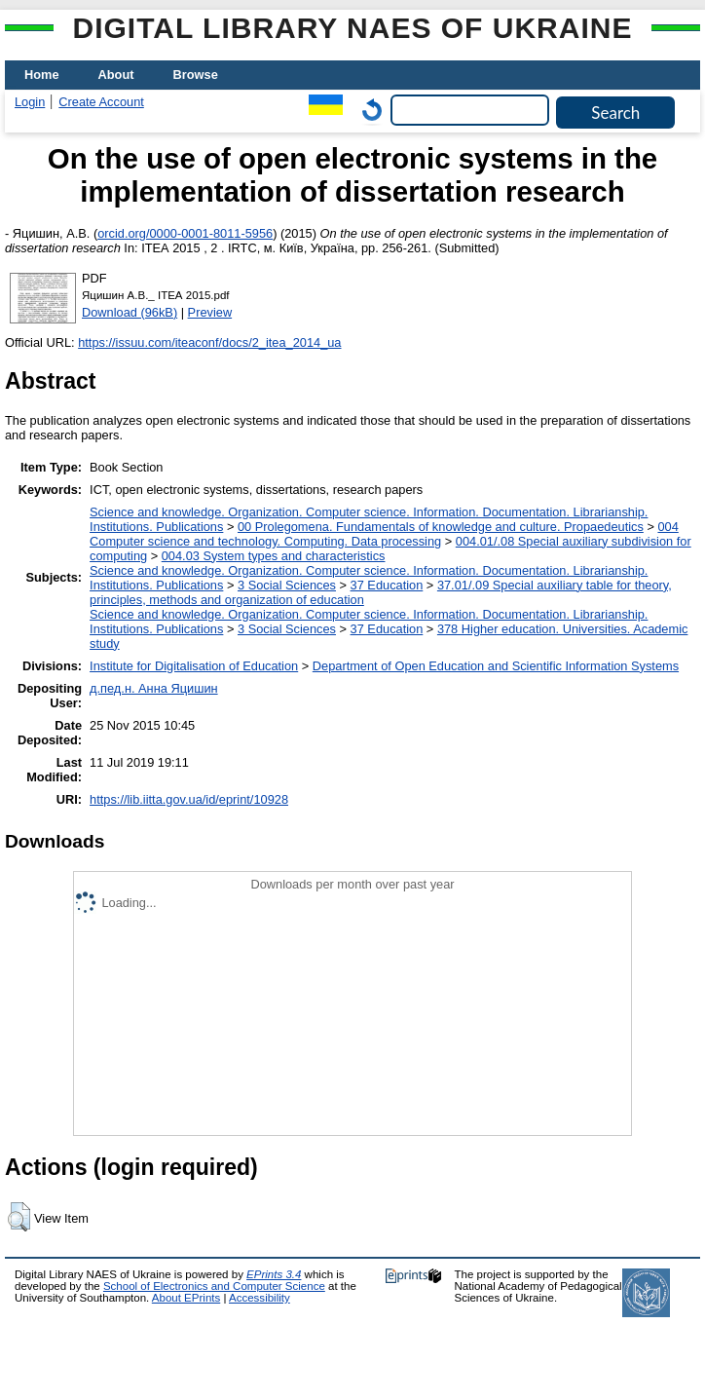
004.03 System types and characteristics (274, 556)
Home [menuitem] (41, 74)
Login (30, 102)
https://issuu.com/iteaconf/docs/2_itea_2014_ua (209, 342)
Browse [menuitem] (195, 74)
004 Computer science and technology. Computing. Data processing (384, 534)
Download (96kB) (129, 312)
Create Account (101, 102)
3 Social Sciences (287, 585)
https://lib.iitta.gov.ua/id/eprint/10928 (189, 799)
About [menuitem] (116, 74)
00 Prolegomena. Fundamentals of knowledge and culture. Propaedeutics (441, 526)
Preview (210, 312)
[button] (19, 1216)
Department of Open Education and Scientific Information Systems (496, 666)
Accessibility (259, 1298)
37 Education (387, 585)
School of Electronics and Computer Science (214, 1286)
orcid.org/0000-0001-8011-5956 (185, 233)
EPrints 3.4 (273, 1274)
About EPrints (186, 1298)
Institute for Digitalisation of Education (194, 666)
